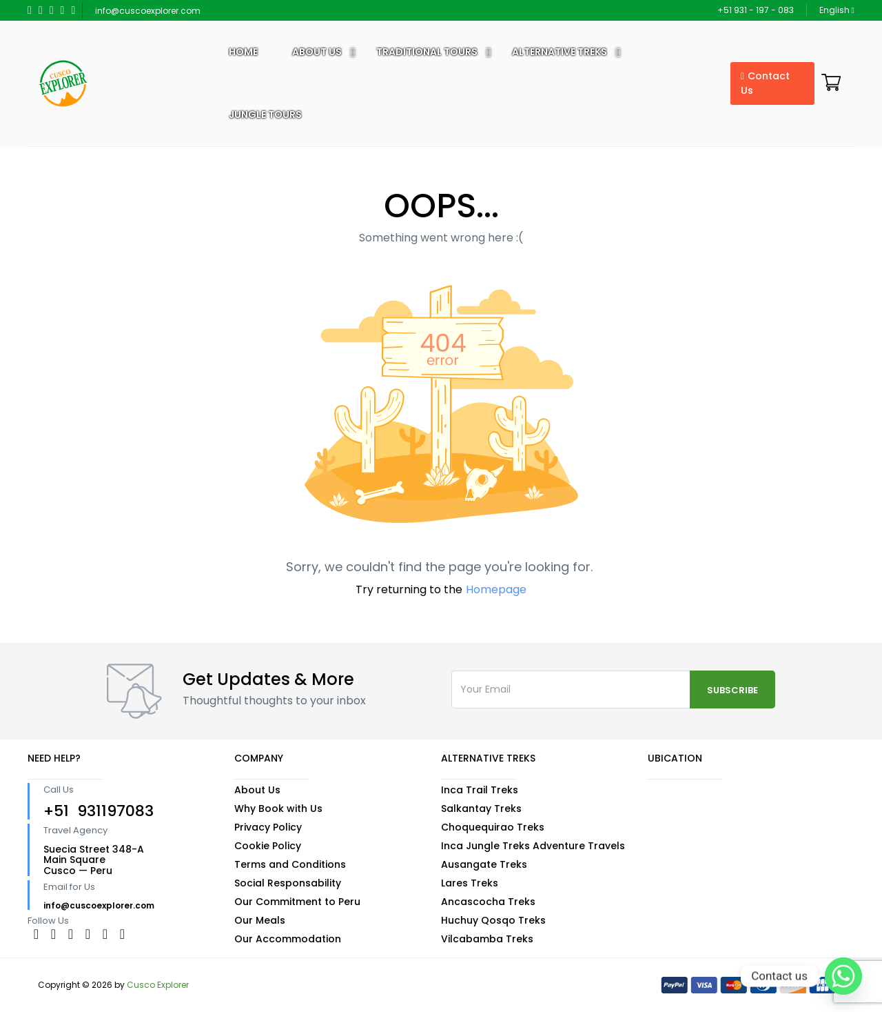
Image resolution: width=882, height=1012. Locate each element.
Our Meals (259, 920)
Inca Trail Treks (479, 790)
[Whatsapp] (843, 976)
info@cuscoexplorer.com (148, 11)
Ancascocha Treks (488, 902)
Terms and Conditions (290, 864)
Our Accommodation (287, 939)
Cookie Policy (267, 846)
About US (317, 52)
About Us (257, 790)
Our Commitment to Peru (297, 902)
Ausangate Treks (484, 864)
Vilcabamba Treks (487, 939)
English (836, 10)
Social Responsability (287, 883)
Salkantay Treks (481, 808)
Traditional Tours (427, 52)
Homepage (496, 589)
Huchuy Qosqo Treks (493, 920)
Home (243, 52)
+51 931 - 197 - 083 (755, 10)
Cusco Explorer (158, 985)
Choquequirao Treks (492, 827)
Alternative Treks (559, 52)
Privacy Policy (268, 827)
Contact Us (765, 83)
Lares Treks (469, 883)
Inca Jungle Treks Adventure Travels (533, 846)
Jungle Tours (265, 114)
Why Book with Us (278, 808)
